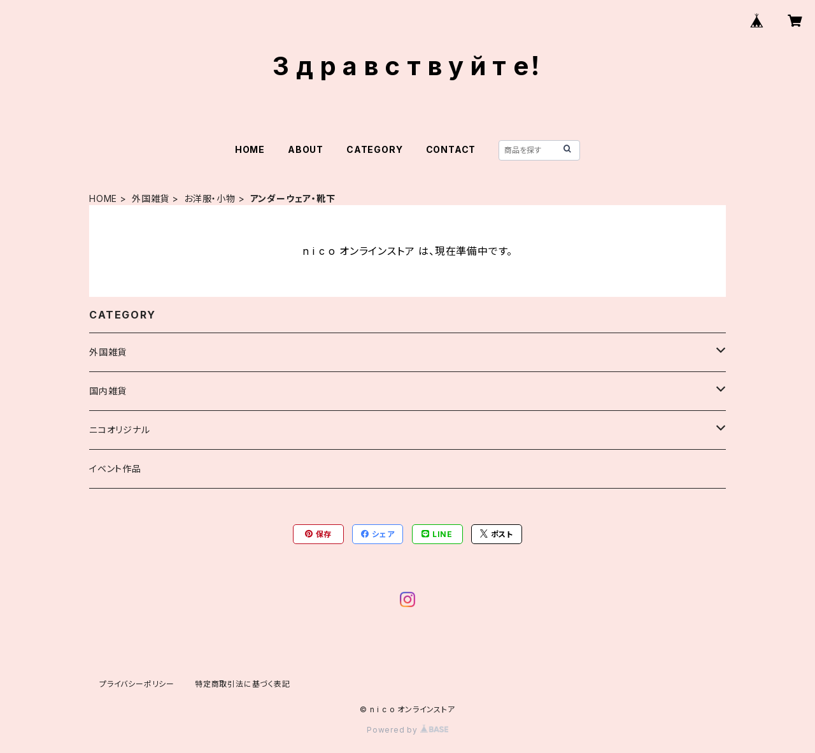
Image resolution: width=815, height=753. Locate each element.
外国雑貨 (150, 198)
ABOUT (305, 149)
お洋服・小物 (210, 198)
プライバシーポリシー (136, 684)
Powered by (407, 730)
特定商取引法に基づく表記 (242, 684)
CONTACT (451, 149)
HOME (250, 149)
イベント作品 (115, 468)
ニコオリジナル (119, 429)
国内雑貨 (108, 390)
